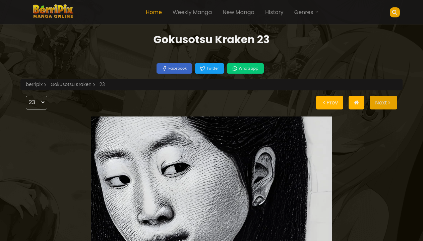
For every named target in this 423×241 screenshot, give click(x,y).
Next (383, 102)
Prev (329, 102)
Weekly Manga (192, 12)
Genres (306, 12)
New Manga (238, 12)
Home (154, 12)
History (274, 12)
